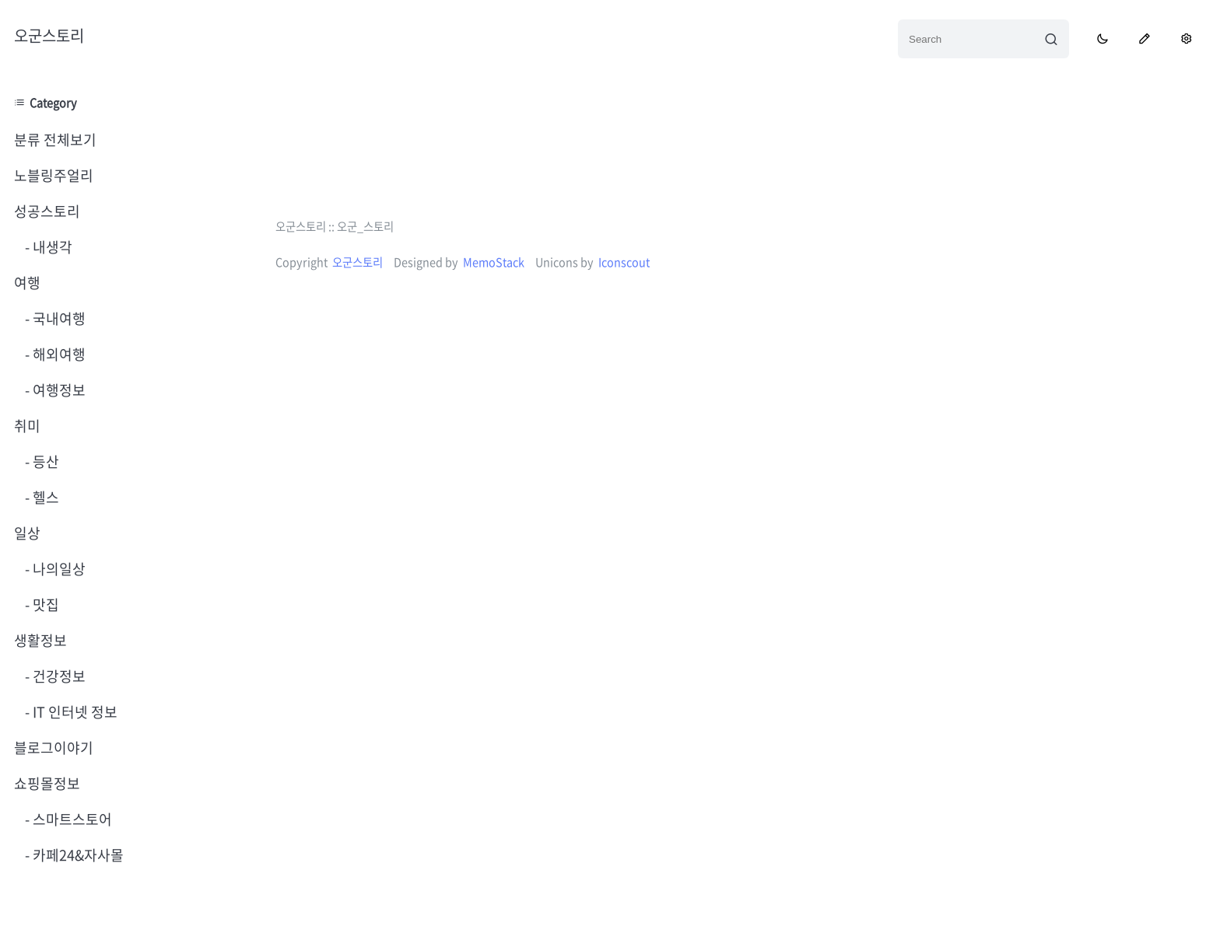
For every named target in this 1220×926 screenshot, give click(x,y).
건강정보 (58, 676)
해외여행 (58, 354)
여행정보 (58, 389)
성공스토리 (47, 211)
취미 (27, 425)
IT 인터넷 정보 (73, 711)
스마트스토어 (71, 819)
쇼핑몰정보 (47, 783)
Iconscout (624, 262)
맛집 (44, 604)
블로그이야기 (53, 747)
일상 (27, 532)
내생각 (51, 246)
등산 (44, 461)
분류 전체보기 (55, 139)
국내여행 (58, 318)
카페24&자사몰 (77, 854)
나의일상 (58, 568)
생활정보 (40, 640)
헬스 (44, 497)
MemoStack (493, 262)
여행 (27, 282)
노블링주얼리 (53, 175)
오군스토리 (49, 36)
